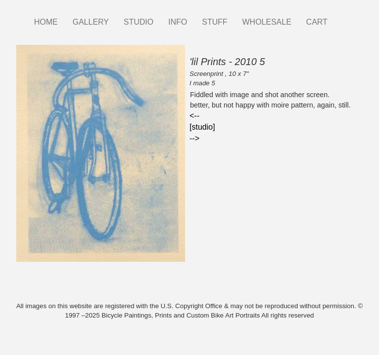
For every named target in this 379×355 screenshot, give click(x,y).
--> (194, 138)
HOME (46, 22)
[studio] (202, 127)
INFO (177, 22)
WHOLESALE (267, 22)
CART (316, 22)
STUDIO (138, 22)
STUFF (214, 22)
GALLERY (91, 22)
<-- (194, 115)
